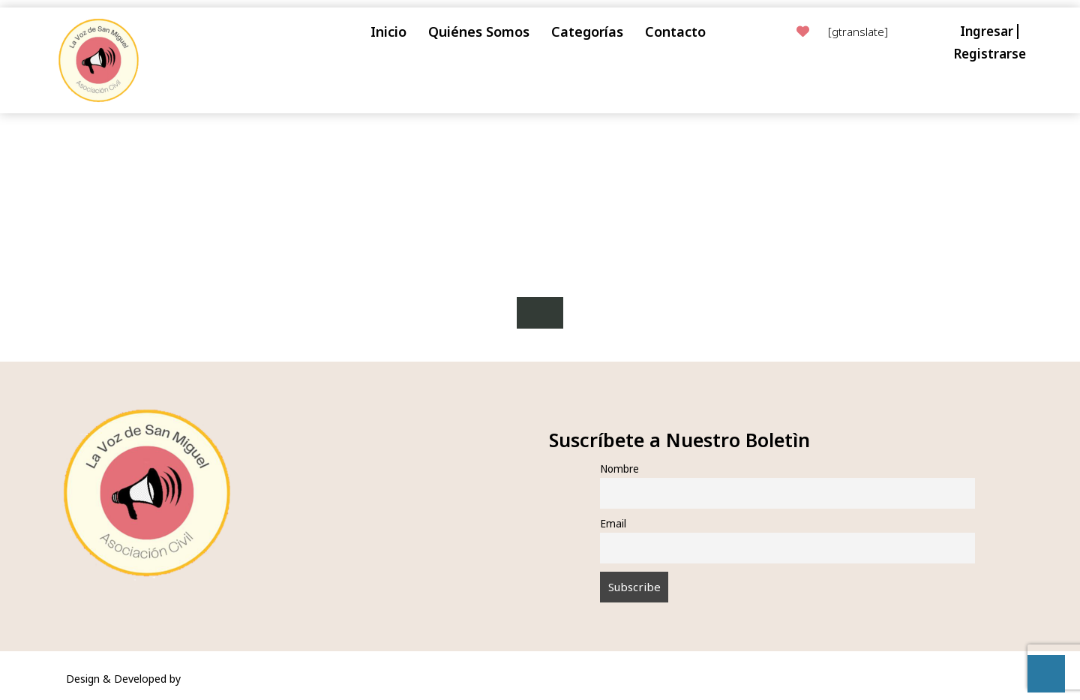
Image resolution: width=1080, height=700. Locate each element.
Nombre (619, 469)
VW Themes (211, 678)
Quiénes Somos (479, 32)
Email (613, 523)
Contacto (675, 32)
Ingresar (986, 31)
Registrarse (989, 53)
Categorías (587, 32)
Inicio (388, 32)
